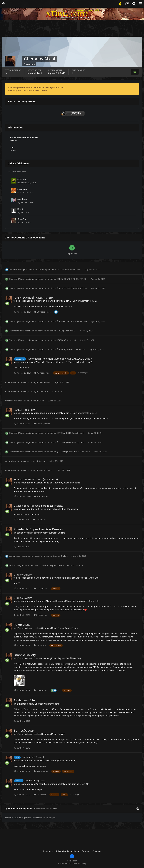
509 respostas (42, 312)
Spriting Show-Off (80, 784)
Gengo (42, 461)
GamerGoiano (45, 470)
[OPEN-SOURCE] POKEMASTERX (67, 269)
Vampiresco (14, 556)
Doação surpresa (35, 780)
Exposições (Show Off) (87, 577)
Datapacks (72, 509)
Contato (86, 851)
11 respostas (41, 771)
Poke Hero (22, 189)
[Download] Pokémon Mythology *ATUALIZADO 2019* (59, 358)
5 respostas (41, 496)
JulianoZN (40, 300)
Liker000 (39, 760)
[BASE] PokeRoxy (24, 409)
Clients (76, 482)
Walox (38, 362)
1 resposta (39, 519)
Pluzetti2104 (41, 784)
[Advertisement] (72, 29)
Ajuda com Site (24, 700)
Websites (55, 703)
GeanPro (21, 219)
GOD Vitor (22, 179)
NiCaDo (12, 565)
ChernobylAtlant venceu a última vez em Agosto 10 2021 (36, 87)
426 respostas (42, 423)
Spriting (61, 532)
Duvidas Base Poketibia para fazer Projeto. (38, 505)
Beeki (41, 400)
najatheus (22, 199)
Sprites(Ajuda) (24, 730)
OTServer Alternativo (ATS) (83, 300)
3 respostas (40, 588)
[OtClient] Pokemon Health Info (72, 349)
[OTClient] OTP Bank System (71, 433)
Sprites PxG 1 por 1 (33, 757)
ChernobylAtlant (16, 279)
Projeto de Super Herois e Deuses (38, 529)
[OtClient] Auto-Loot (67, 340)
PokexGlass (22, 624)
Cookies (96, 851)
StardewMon (45, 382)
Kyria (40, 509)
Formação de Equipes (69, 628)
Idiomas (48, 851)
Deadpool (43, 391)
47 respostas (41, 373)
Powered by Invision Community (72, 863)
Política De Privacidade (67, 851)
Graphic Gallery (60, 556)
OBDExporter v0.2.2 (66, 330)
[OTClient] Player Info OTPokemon (73, 451)
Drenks (20, 209)
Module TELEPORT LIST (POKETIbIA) (36, 479)
